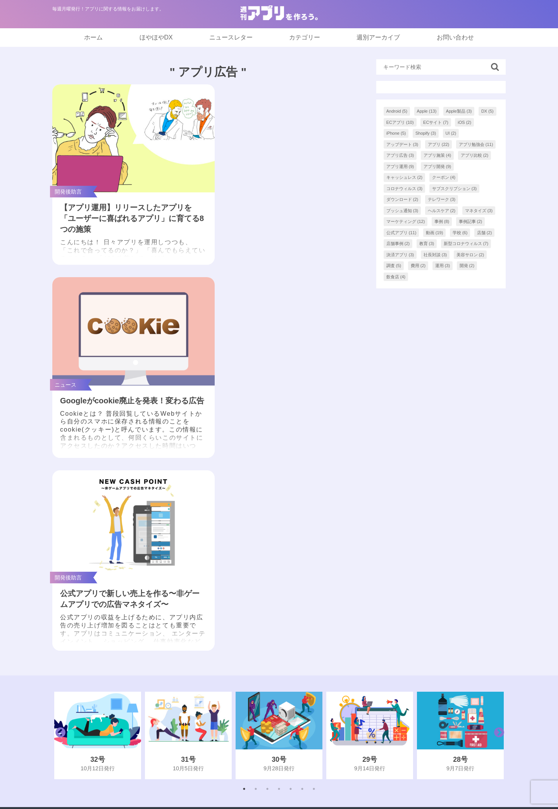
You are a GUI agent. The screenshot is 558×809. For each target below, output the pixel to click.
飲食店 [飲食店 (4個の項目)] (396, 276)
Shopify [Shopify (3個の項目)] (425, 133)
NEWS (237, 635)
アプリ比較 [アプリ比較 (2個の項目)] (475, 155)
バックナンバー (398, 651)
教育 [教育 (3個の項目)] (426, 243)
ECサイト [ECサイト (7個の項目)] (435, 122)
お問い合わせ (455, 37)
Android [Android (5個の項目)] (396, 111)
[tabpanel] (97, 525)
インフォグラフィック (259, 666)
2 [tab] (256, 579)
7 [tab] (314, 579)
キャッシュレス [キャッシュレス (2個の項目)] (404, 177)
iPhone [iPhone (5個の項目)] (396, 133)
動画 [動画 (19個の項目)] (434, 232)
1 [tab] (244, 579)
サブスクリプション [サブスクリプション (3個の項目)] (454, 188)
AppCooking (393, 713)
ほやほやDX (156, 37)
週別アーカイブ (378, 37)
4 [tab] (279, 579)
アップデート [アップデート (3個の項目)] (402, 144)
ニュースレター (231, 37)
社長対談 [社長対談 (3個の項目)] (435, 254)
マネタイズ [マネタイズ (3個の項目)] (479, 210)
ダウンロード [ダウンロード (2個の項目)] (402, 199)
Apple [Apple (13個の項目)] (427, 111)
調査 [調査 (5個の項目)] (393, 265)
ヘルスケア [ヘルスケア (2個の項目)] (442, 210)
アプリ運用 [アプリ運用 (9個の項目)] (400, 166)
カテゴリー (304, 37)
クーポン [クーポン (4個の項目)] (444, 177)
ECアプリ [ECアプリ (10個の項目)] (400, 122)
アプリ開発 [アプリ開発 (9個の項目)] (437, 166)
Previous (58, 525)
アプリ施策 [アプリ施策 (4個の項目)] (437, 155)
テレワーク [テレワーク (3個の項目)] (442, 199)
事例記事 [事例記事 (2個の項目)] (470, 221)
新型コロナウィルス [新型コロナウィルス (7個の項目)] (466, 243)
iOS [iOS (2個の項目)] (464, 122)
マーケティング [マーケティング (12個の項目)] (405, 221)
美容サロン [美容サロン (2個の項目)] (470, 254)
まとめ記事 (243, 651)
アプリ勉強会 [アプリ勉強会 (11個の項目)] (476, 144)
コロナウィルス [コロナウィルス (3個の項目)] (404, 188)
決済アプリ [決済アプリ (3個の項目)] (400, 254)
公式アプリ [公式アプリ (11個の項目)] (401, 232)
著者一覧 (389, 666)
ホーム (93, 37)
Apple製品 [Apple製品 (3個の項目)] (459, 111)
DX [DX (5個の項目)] (487, 111)
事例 (234, 697)
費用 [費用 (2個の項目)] (418, 265)
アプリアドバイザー (404, 728)
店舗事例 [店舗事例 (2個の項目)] (398, 243)
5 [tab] (290, 579)
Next (497, 525)
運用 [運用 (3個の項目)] (442, 265)
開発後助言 (243, 728)
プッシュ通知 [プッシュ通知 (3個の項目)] (402, 210)
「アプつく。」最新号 (259, 620)
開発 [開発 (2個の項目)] (467, 265)
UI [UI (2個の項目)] (451, 133)
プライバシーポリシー (408, 697)
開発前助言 (243, 713)
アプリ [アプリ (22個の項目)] (439, 144)
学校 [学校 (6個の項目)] (460, 232)
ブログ (237, 682)
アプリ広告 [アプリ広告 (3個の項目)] (400, 155)
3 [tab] (267, 579)
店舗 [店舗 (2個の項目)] (484, 232)
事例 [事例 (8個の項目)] (442, 221)
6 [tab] (302, 579)
